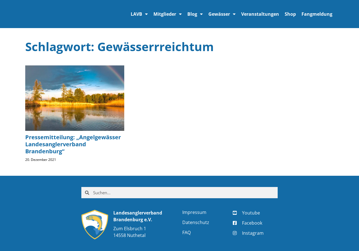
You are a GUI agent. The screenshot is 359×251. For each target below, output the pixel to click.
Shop (290, 14)
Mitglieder (167, 14)
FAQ (186, 232)
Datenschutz (195, 222)
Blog (195, 14)
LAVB (139, 14)
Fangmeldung (317, 14)
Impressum (194, 212)
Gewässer (222, 14)
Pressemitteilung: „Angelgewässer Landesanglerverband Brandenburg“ (73, 144)
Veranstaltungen (260, 14)
